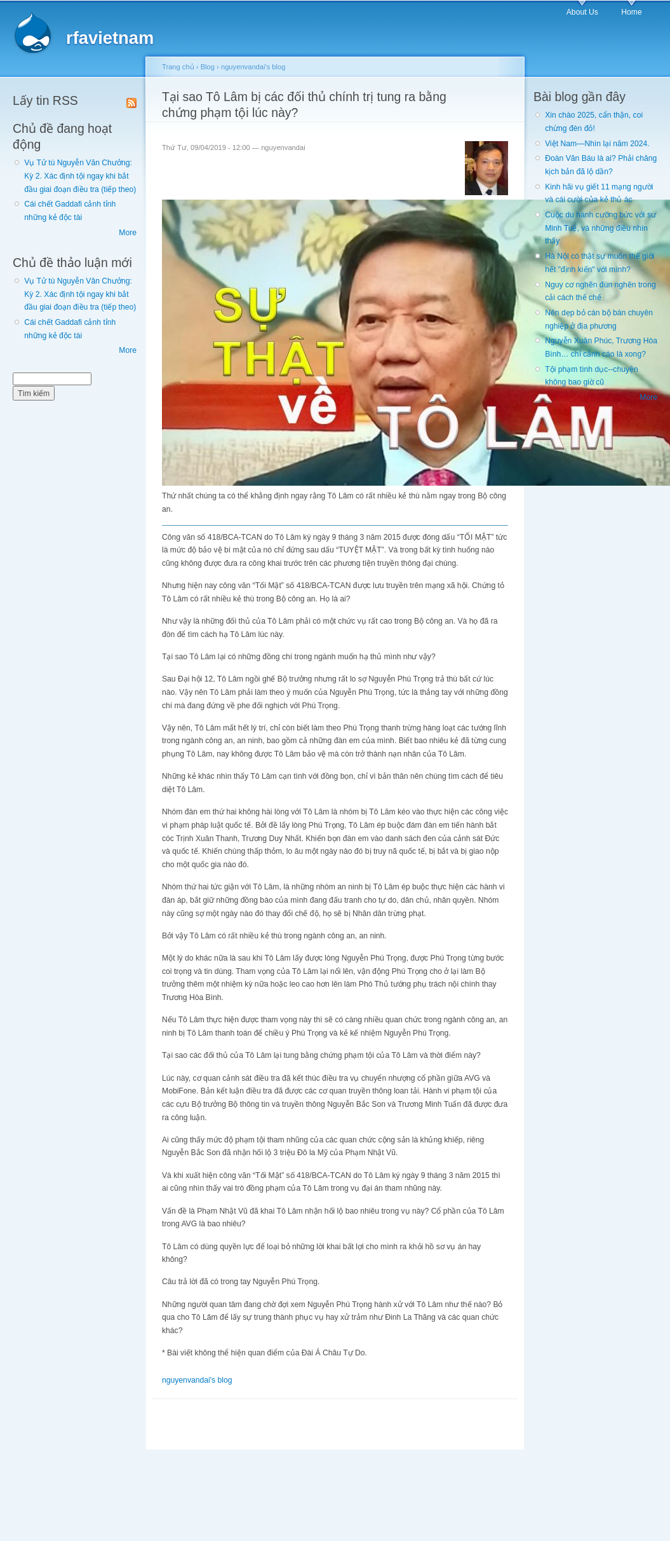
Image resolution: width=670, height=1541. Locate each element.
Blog (208, 67)
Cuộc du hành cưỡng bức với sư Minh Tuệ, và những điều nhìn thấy (600, 227)
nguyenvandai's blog (253, 67)
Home (631, 12)
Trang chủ (178, 67)
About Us (582, 12)
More (128, 232)
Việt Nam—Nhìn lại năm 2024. (597, 143)
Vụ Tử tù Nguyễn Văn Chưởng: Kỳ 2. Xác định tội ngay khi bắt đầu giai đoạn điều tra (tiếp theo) (80, 175)
